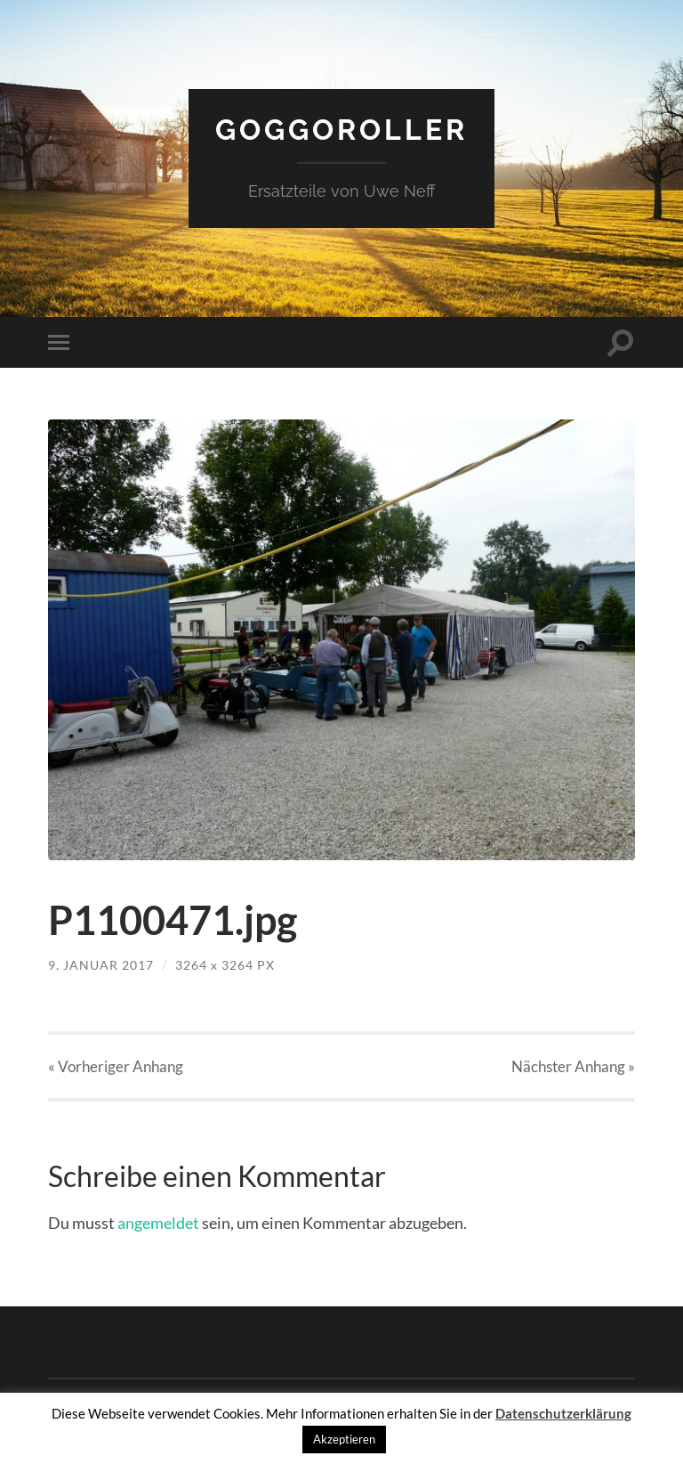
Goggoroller (341, 129)
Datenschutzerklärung (563, 1413)
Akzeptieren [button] (344, 1439)
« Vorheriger (115, 1066)
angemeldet (158, 1222)
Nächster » (573, 1066)
